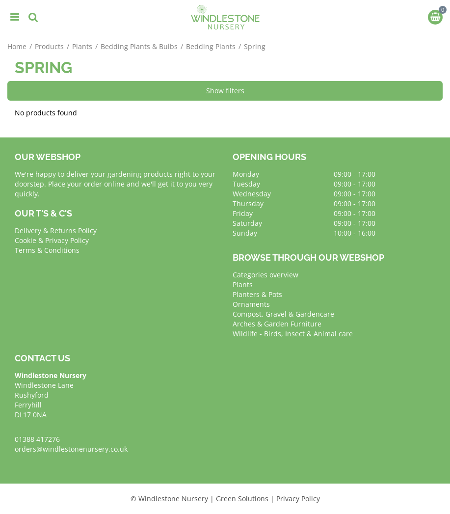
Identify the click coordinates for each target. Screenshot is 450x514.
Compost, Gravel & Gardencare (283, 314)
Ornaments (251, 304)
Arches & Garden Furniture (277, 323)
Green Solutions (242, 498)
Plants (243, 284)
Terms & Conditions (47, 250)
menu (14, 17)
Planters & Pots (257, 294)
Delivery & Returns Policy (56, 230)
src (33, 17)
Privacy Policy (298, 498)
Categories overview (265, 274)
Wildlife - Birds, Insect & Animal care (293, 333)
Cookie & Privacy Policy (52, 240)
